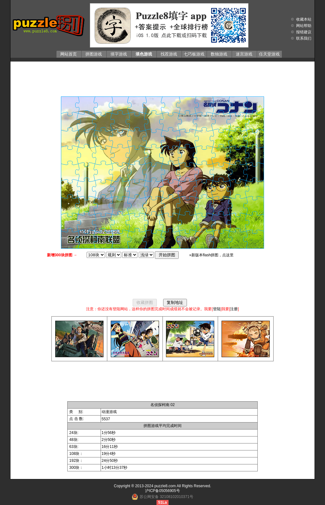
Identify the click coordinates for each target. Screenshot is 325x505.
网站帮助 (303, 25)
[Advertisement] (162, 77)
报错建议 (303, 32)
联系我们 (303, 38)
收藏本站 (303, 19)
